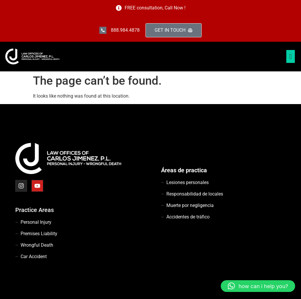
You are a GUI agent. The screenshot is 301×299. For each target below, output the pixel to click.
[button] (258, 286)
